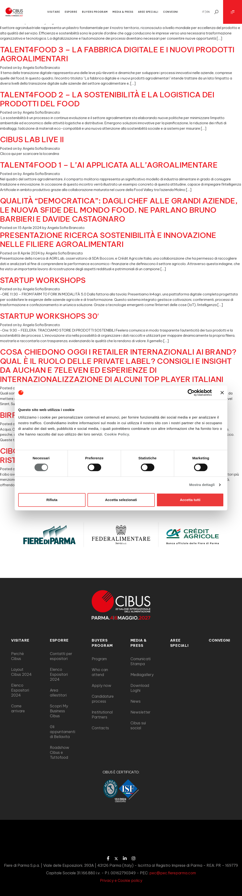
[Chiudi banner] (222, 392)
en (208, 11)
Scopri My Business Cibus (59, 711)
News (135, 701)
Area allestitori (58, 692)
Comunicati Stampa (140, 661)
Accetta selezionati (121, 500)
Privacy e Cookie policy (121, 880)
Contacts (100, 728)
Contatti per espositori (61, 656)
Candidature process (103, 699)
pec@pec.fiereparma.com (172, 873)
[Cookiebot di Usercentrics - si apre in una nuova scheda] (191, 392)
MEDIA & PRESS (122, 11)
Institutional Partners (102, 714)
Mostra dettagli (202, 485)
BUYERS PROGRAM (95, 11)
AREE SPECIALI (148, 11)
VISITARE (53, 11)
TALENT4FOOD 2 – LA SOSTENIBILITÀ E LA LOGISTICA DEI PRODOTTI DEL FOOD (107, 99)
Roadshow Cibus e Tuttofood (59, 752)
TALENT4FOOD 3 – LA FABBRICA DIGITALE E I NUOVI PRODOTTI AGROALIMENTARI (117, 54)
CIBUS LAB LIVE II (32, 139)
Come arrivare (18, 708)
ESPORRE (71, 11)
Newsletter (140, 712)
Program (99, 658)
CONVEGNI (170, 11)
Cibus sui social (138, 725)
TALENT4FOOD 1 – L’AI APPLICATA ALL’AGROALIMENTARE (109, 165)
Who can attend (100, 672)
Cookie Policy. (117, 434)
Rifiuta (51, 500)
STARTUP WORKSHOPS (43, 280)
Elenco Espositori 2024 (20, 690)
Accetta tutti (190, 500)
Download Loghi (139, 688)
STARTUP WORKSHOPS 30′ (49, 316)
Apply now (101, 685)
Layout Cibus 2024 (21, 672)
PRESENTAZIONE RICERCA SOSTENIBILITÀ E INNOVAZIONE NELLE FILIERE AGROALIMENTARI (108, 239)
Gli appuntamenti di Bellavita (62, 731)
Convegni (219, 640)
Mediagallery (142, 674)
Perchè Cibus (17, 656)
